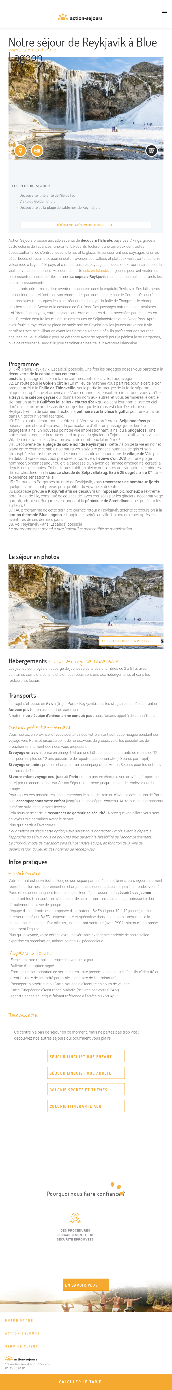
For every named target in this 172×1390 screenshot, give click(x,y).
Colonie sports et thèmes (79, 1089)
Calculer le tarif (80, 1381)
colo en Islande (95, 270)
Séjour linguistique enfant (81, 1056)
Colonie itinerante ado (76, 1106)
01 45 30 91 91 (6, 19)
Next (162, 1247)
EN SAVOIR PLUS (81, 1285)
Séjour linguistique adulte (81, 1073)
